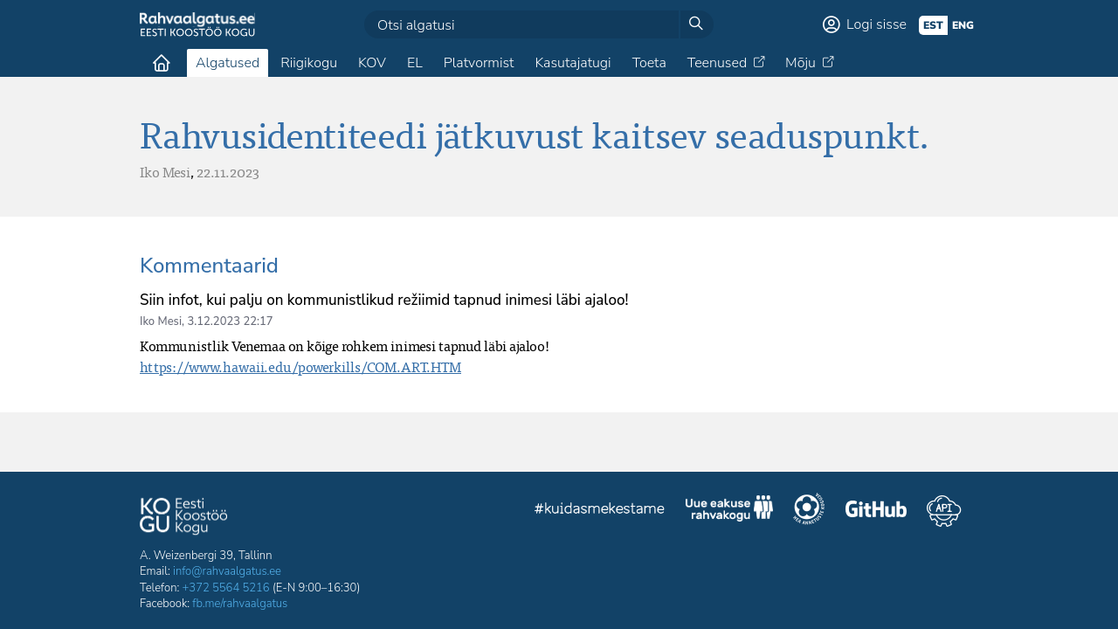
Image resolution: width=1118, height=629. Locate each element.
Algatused (227, 63)
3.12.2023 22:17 (230, 321)
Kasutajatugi (573, 63)
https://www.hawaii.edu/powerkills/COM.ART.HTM (300, 367)
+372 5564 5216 (226, 588)
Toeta (649, 63)
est (933, 25)
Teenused (717, 63)
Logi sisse (876, 24)
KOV (372, 63)
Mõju (800, 63)
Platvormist (479, 63)
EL (415, 63)
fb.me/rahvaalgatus (239, 604)
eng (963, 25)
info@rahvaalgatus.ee (227, 571)
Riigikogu (308, 63)
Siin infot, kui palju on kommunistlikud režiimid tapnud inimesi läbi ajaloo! (384, 300)
